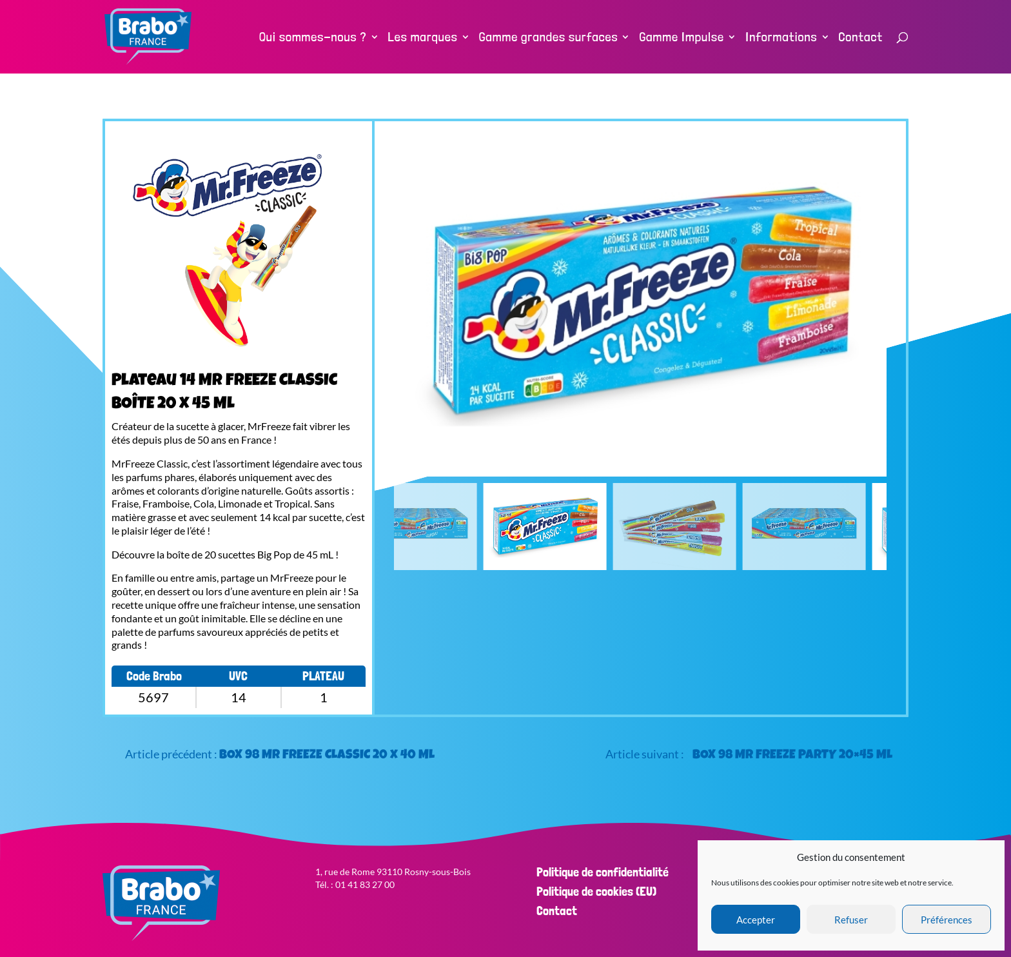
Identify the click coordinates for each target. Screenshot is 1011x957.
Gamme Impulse (681, 38)
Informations (781, 38)
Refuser (851, 919)
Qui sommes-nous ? (313, 38)
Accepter (755, 919)
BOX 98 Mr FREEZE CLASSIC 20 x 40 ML (327, 755)
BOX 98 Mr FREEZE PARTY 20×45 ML (792, 755)
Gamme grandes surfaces (548, 38)
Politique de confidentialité (602, 872)
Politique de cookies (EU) (596, 891)
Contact (861, 38)
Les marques (423, 38)
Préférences (946, 919)
